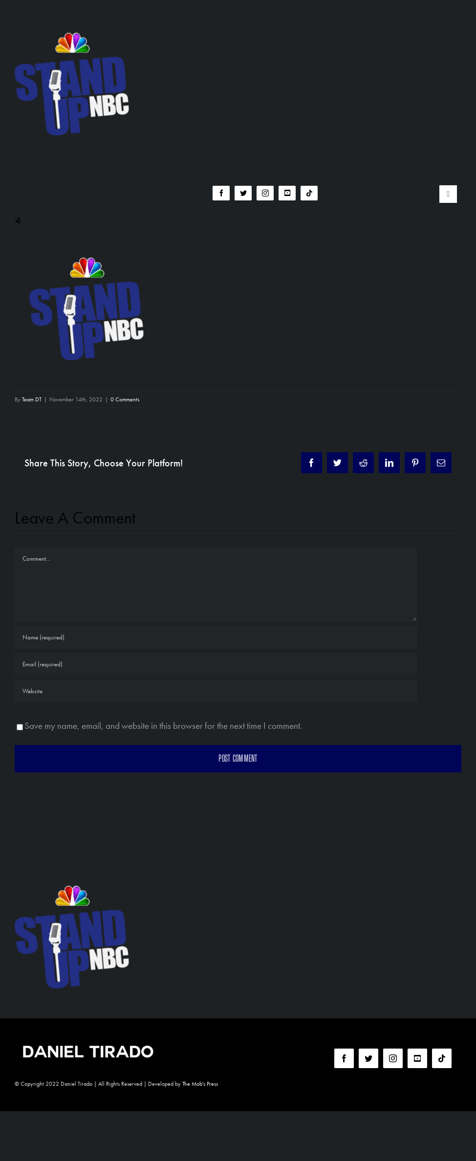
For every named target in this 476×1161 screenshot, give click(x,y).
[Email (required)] (216, 664)
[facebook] (221, 193)
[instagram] (265, 193)
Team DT (32, 399)
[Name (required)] (216, 637)
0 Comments (124, 399)
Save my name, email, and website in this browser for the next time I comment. (163, 726)
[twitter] (243, 193)
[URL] (216, 691)
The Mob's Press (200, 1084)
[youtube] (287, 193)
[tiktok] (309, 193)
